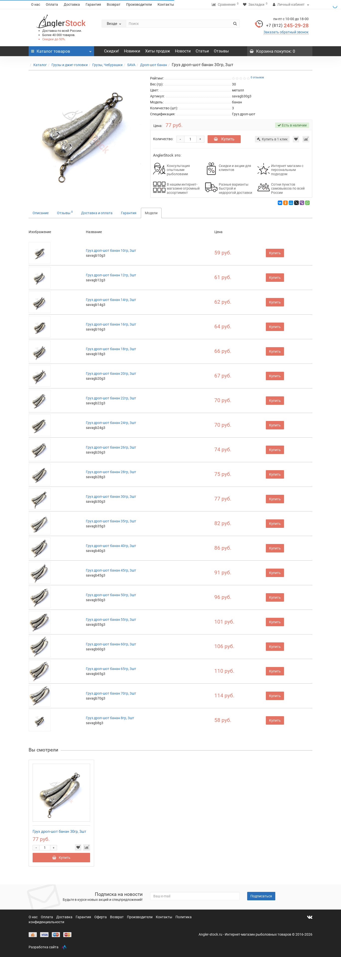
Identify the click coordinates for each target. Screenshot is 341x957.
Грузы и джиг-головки (70, 65)
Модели (151, 213)
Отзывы (221, 51)
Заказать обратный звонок (286, 32)
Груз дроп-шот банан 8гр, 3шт (110, 718)
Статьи (202, 51)
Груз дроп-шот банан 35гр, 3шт (111, 521)
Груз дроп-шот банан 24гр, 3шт (111, 423)
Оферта (101, 917)
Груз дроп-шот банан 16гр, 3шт (111, 324)
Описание (41, 213)
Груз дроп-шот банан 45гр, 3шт (111, 570)
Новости (183, 51)
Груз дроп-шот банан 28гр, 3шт (111, 472)
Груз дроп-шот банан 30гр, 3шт (111, 497)
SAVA (131, 65)
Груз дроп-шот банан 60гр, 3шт (111, 644)
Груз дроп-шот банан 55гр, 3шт (111, 620)
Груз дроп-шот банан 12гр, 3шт (111, 275)
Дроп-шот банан (153, 65)
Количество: (163, 139)
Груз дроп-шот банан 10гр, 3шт (111, 250)
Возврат (113, 4)
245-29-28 (287, 26)
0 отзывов (257, 77)
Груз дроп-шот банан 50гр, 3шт (111, 595)
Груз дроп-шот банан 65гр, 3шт (111, 669)
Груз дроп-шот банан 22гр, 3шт (111, 398)
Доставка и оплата (97, 213)
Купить (224, 139)
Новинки (132, 51)
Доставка (72, 4)
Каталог (40, 65)
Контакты (166, 4)
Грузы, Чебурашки (107, 65)
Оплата (52, 4)
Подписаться (261, 896)
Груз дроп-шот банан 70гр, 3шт (111, 693)
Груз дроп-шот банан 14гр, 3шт (111, 300)
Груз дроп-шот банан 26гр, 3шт (111, 447)
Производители (139, 4)
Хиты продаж (157, 51)
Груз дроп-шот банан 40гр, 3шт (111, 546)
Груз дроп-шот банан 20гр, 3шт (111, 373)
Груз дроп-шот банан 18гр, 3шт (111, 349)
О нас (35, 4)
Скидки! (111, 51)
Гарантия (93, 4)
